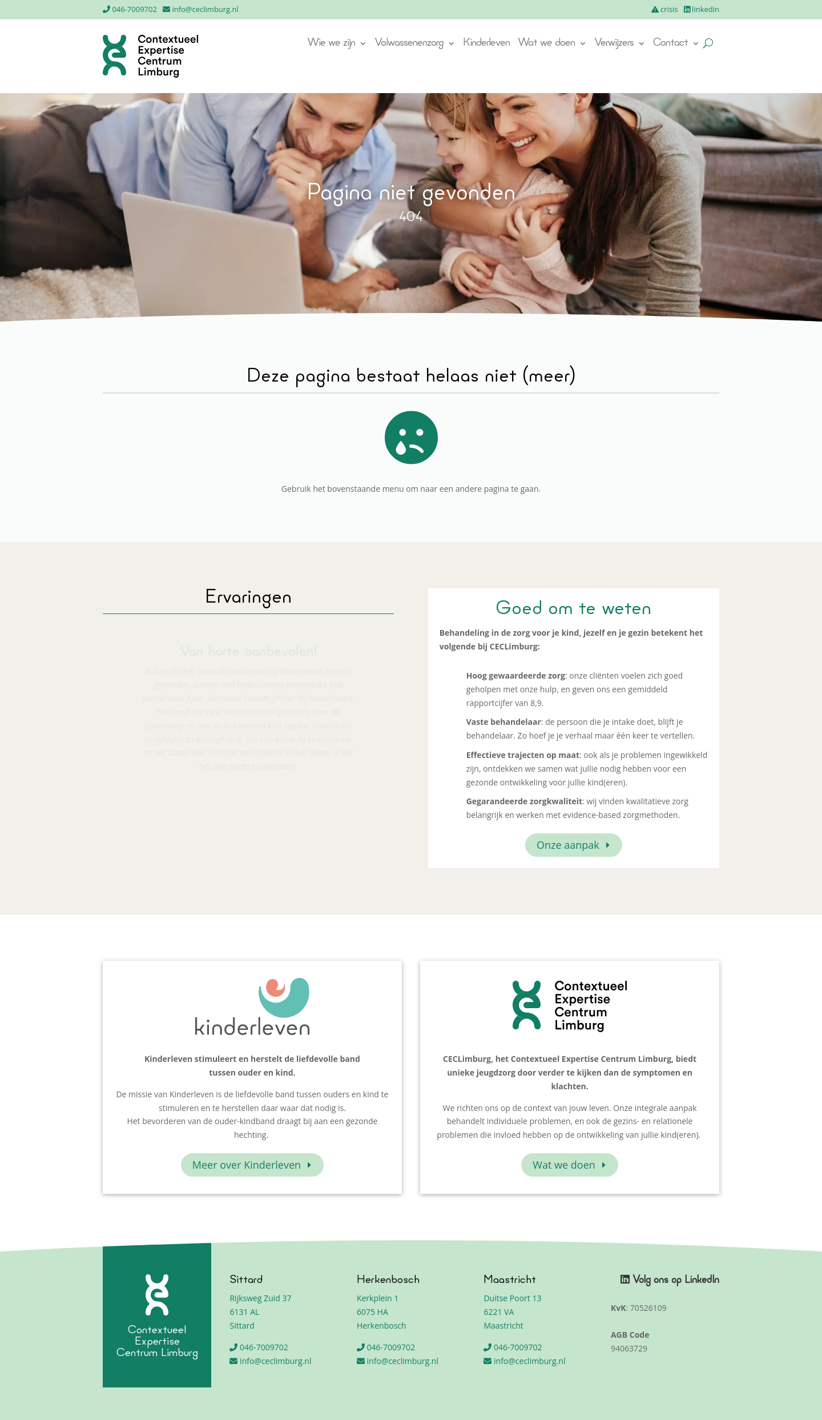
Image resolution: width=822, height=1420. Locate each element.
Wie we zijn (331, 44)
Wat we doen (546, 44)
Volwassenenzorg (409, 44)
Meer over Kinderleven (246, 1165)
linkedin (705, 9)
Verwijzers (614, 44)
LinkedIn (701, 1280)
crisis (669, 9)
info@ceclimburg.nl (205, 9)
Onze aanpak (568, 845)
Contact (670, 44)
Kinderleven (486, 44)
